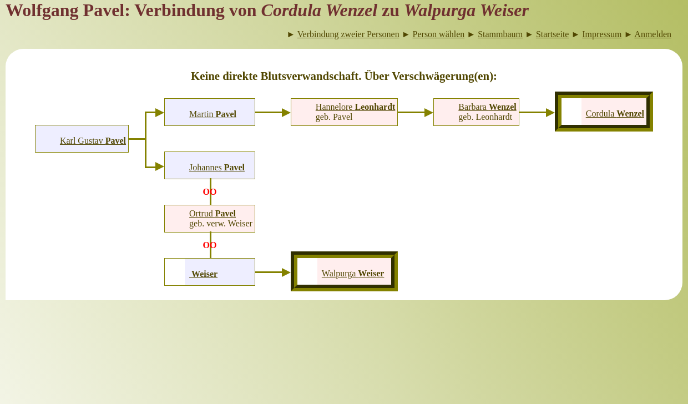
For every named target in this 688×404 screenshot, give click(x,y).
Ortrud (212, 213)
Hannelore (356, 107)
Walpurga (353, 273)
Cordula (615, 113)
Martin (212, 114)
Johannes (217, 167)
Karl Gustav (93, 140)
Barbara (487, 107)
